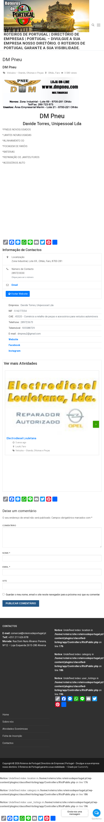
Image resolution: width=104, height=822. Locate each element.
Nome (6, 553)
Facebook (14, 345)
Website (13, 339)
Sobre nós (8, 721)
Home (5, 714)
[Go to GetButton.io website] (97, 819)
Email (6, 567)
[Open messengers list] (96, 813)
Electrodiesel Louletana (21, 438)
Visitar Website (18, 293)
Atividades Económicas (15, 728)
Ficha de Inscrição (12, 735)
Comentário (9, 525)
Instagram (14, 350)
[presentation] (96, 424)
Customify (83, 767)
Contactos (7, 743)
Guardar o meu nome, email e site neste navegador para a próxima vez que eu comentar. (53, 594)
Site (4, 580)
